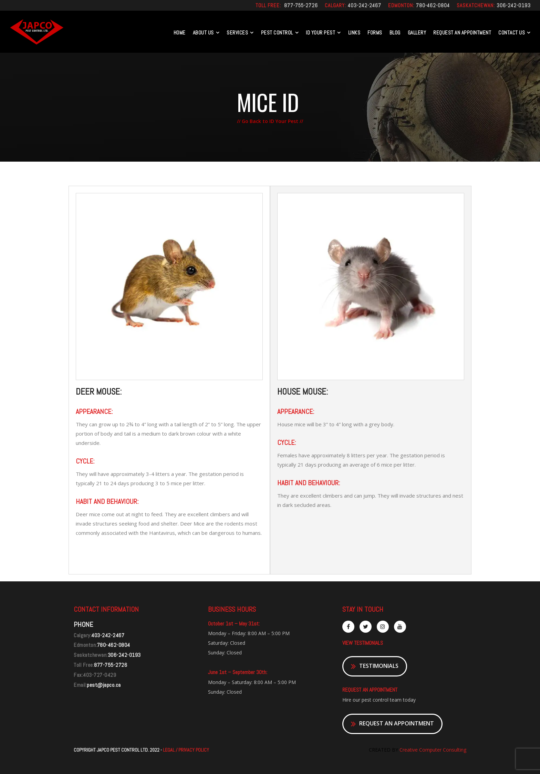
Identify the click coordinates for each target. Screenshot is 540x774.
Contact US (511, 32)
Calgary (335, 5)
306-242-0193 (514, 5)
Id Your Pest (320, 32)
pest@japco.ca (104, 685)
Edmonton (400, 5)
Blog (395, 32)
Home (180, 32)
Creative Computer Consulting (432, 749)
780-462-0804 (433, 5)
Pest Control (277, 32)
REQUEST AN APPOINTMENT (462, 32)
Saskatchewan (475, 5)
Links (354, 32)
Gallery (417, 32)
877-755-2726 (301, 5)
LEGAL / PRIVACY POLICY (186, 750)
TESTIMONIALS (374, 666)
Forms (374, 32)
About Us (203, 32)
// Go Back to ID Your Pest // (270, 121)
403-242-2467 (364, 5)
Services (237, 32)
